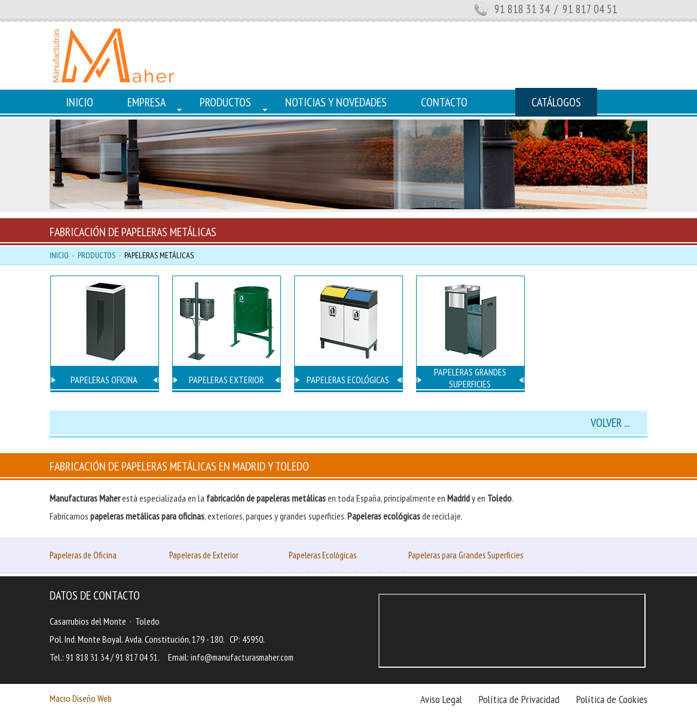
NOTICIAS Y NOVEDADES (336, 102)
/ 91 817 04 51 (584, 9)
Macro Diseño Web (81, 698)
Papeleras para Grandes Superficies (465, 555)
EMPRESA (146, 102)
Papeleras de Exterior (204, 555)
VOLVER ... (610, 422)
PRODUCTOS (225, 102)
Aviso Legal (441, 699)
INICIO (79, 102)
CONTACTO (444, 102)
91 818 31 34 (522, 9)
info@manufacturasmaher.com (242, 657)
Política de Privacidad (519, 699)
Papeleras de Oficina (83, 555)
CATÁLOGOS (556, 102)
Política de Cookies (611, 699)
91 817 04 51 (136, 657)
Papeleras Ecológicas (322, 555)
